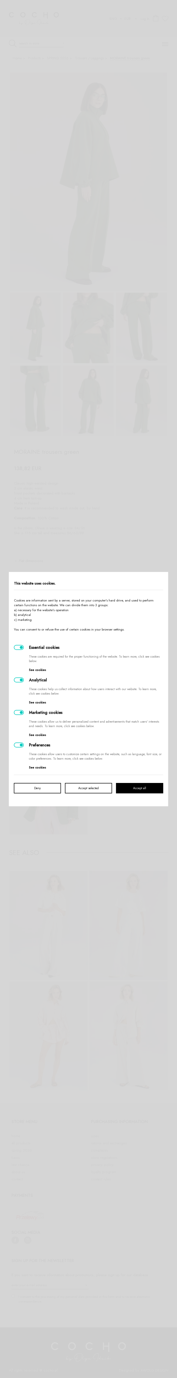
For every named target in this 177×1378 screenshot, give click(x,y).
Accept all (139, 788)
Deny (37, 788)
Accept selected (88, 788)
